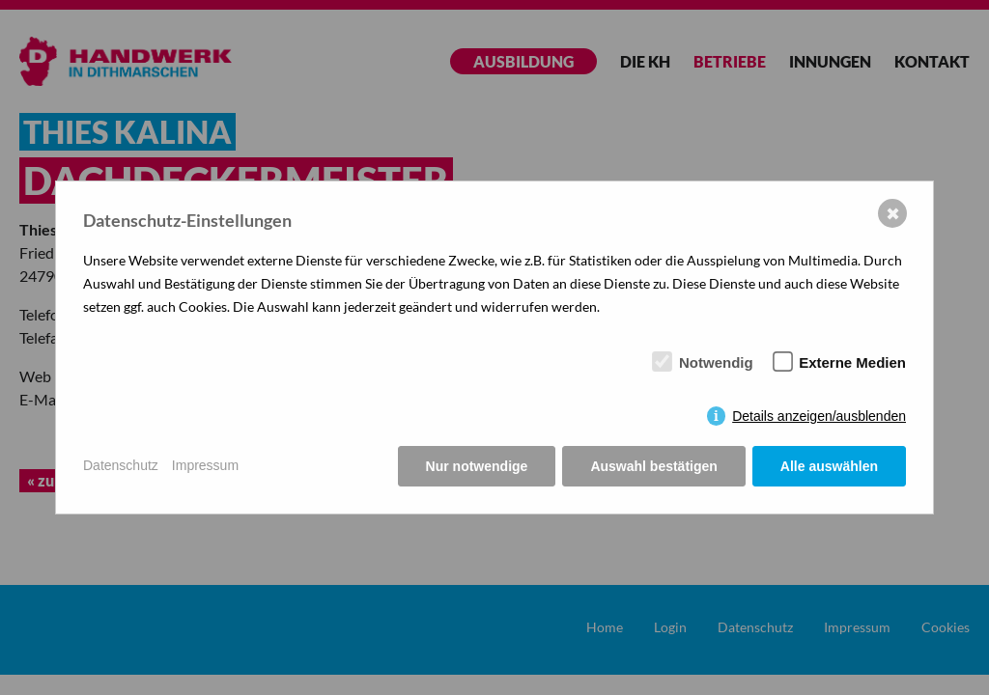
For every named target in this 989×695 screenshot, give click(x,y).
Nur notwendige (477, 466)
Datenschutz (120, 465)
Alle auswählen (829, 466)
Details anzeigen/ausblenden (819, 416)
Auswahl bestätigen (653, 466)
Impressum (205, 465)
